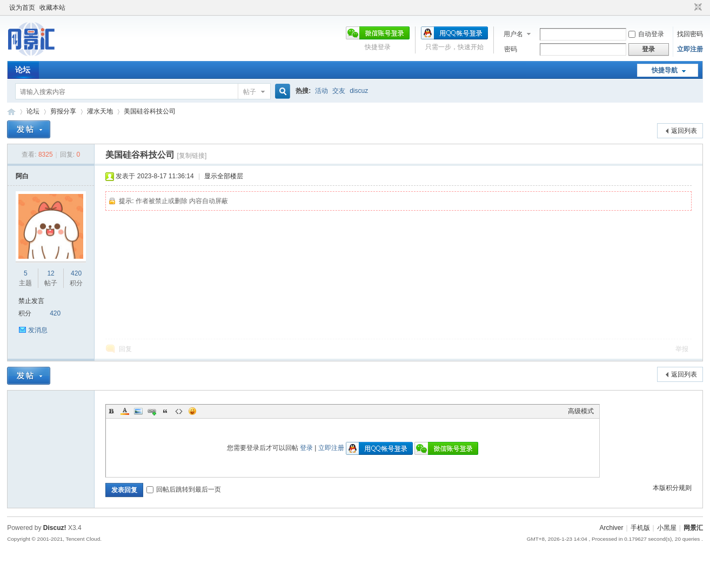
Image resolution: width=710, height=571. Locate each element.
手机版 (640, 528)
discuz (359, 91)
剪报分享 (63, 111)
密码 (510, 49)
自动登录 (646, 34)
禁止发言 (31, 301)
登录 (306, 448)
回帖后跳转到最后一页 (183, 489)
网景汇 (693, 528)
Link (151, 411)
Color (124, 411)
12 (50, 273)
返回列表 (684, 131)
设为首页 (22, 7)
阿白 (22, 176)
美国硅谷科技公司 (150, 111)
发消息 (38, 330)
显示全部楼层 (223, 176)
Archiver (611, 528)
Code (178, 411)
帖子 (249, 92)
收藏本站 (52, 7)
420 (76, 273)
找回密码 (690, 34)
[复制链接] (192, 155)
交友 (338, 91)
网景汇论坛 (11, 111)
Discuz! (54, 528)
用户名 (513, 34)
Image (138, 411)
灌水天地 (100, 111)
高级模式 (581, 411)
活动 (321, 91)
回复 (125, 349)
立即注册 (690, 49)
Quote (165, 411)
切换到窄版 (697, 7)
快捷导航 (665, 70)
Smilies (192, 411)
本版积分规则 (672, 488)
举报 (681, 349)
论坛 (22, 69)
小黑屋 (666, 528)
